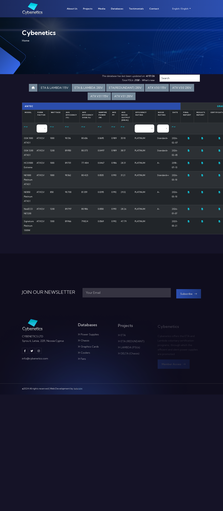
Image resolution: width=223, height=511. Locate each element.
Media (101, 8)
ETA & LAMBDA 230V (89, 87)
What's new (148, 80)
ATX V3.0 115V (156, 87)
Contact (154, 8)
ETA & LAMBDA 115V (55, 87)
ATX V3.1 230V (123, 96)
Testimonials (136, 8)
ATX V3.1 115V (99, 96)
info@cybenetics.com (35, 360)
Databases (117, 8)
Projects (87, 8)
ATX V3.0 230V (180, 87)
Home (25, 41)
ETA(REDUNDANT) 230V (125, 87)
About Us (72, 8)
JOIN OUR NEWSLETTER (48, 292)
